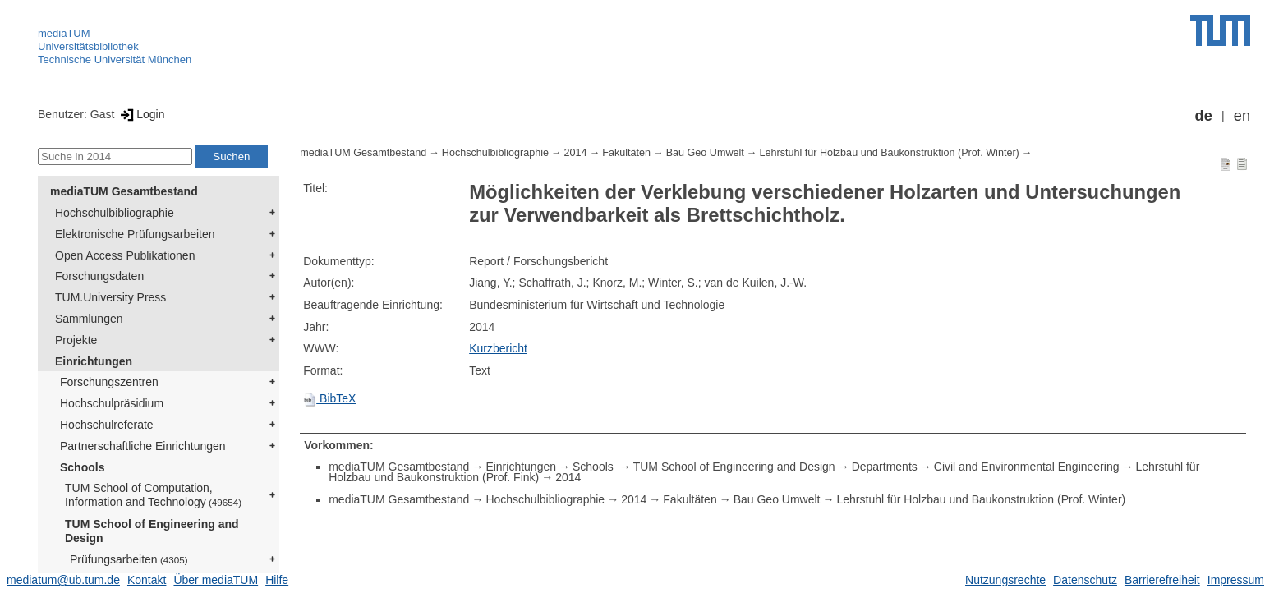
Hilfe (276, 579)
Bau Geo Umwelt (705, 153)
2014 (575, 153)
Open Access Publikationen (125, 255)
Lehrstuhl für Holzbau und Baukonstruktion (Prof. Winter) (889, 153)
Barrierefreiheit (1162, 579)
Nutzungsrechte (1005, 579)
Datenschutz (1085, 579)
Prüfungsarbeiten (129, 559)
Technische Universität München (114, 59)
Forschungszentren (109, 381)
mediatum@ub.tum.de (63, 579)
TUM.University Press (110, 297)
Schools (82, 467)
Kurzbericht (498, 348)
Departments (885, 466)
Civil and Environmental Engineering (1027, 466)
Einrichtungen (93, 361)
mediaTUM (64, 33)
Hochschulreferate (107, 424)
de (1203, 116)
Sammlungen (89, 318)
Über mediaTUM (215, 579)
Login (140, 114)
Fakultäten (626, 153)
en (1242, 116)
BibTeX (329, 398)
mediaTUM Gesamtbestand (124, 191)
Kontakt (146, 579)
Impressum (1236, 579)
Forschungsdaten (99, 276)
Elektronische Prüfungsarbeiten (135, 234)
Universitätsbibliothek (88, 46)
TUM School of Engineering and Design (152, 531)
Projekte (76, 340)
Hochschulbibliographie (114, 212)
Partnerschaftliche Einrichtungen (143, 446)
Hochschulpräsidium (111, 403)
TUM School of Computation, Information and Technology (153, 494)
